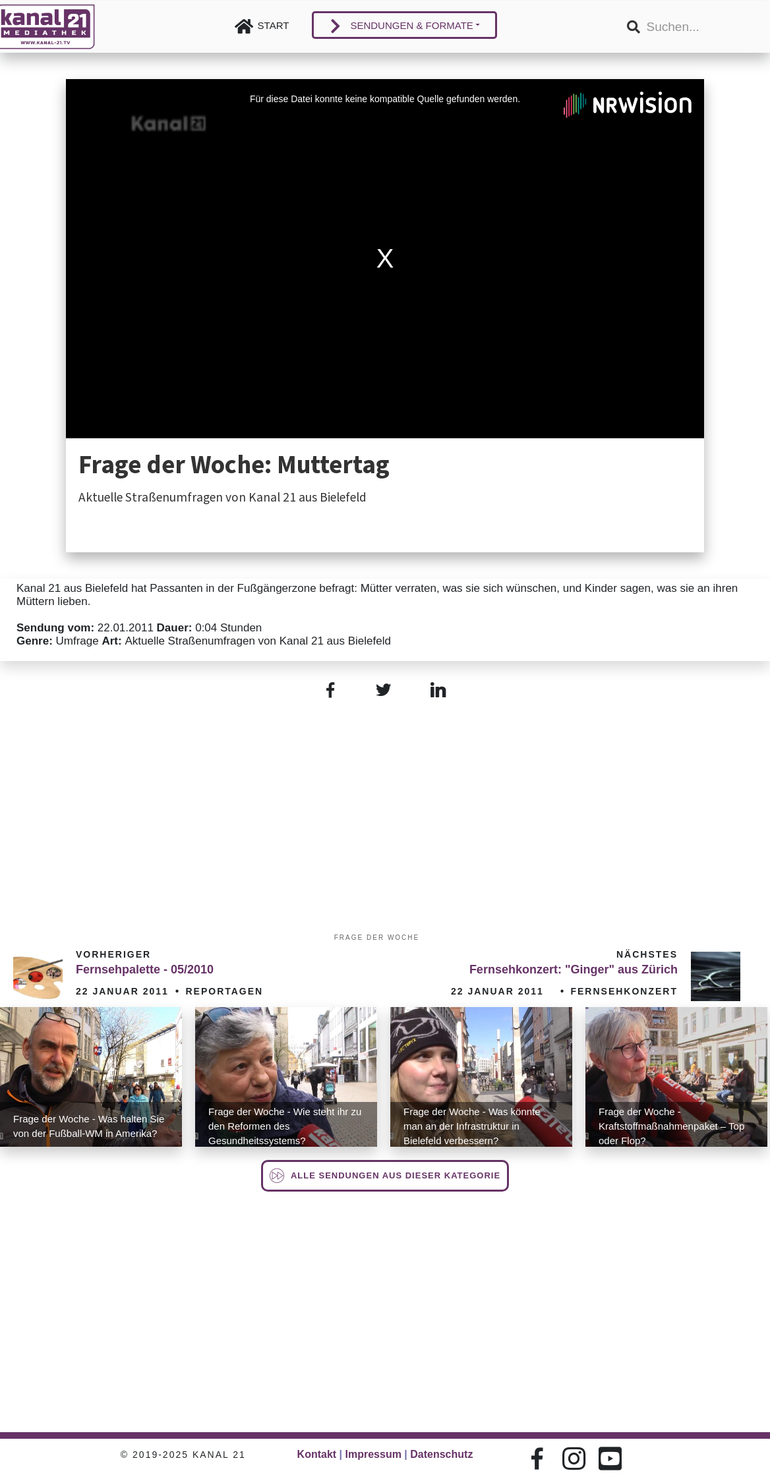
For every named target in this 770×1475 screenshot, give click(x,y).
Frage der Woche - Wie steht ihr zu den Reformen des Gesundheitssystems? (284, 1126)
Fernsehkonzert (624, 991)
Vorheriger (113, 954)
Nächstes (647, 954)
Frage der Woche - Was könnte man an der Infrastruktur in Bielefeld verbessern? (472, 1126)
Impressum (373, 1454)
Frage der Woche (376, 937)
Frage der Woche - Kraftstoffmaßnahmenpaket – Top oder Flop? (671, 1126)
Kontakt (317, 1454)
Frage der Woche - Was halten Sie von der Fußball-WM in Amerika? (88, 1126)
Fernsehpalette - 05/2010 (145, 969)
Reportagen (224, 991)
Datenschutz (441, 1454)
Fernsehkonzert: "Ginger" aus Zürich (573, 969)
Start (273, 25)
